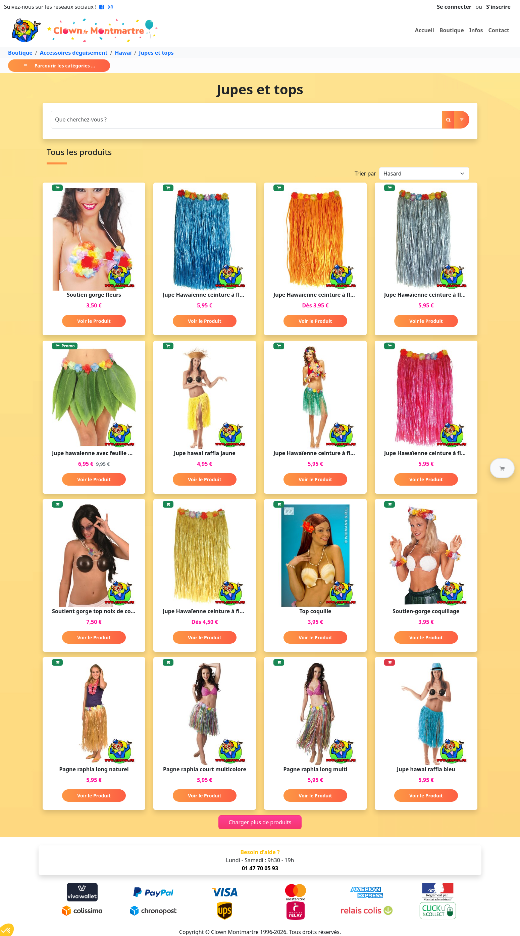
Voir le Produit (93, 321)
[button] (502, 468)
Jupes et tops (156, 52)
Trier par (365, 173)
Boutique (451, 30)
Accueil (424, 30)
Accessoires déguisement (74, 52)
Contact (498, 30)
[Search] (247, 120)
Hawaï (123, 52)
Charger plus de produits (260, 822)
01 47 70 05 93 (260, 868)
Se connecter (454, 6)
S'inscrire (498, 6)
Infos (476, 30)
